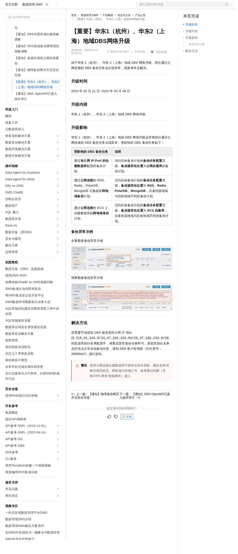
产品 (57, 7)
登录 (225, 7)
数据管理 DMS (32, 18)
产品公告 (140, 29)
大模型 (45, 7)
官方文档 (11, 18)
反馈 (127, 430)
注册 (209, 7)
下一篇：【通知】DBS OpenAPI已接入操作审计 (144, 409)
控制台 (199, 7)
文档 (178, 7)
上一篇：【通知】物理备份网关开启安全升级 (95, 409)
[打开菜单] (7, 7)
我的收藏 (161, 66)
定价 (95, 7)
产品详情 (139, 65)
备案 (188, 7)
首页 (74, 29)
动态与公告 (124, 29)
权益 (84, 7)
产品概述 (108, 29)
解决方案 (71, 7)
